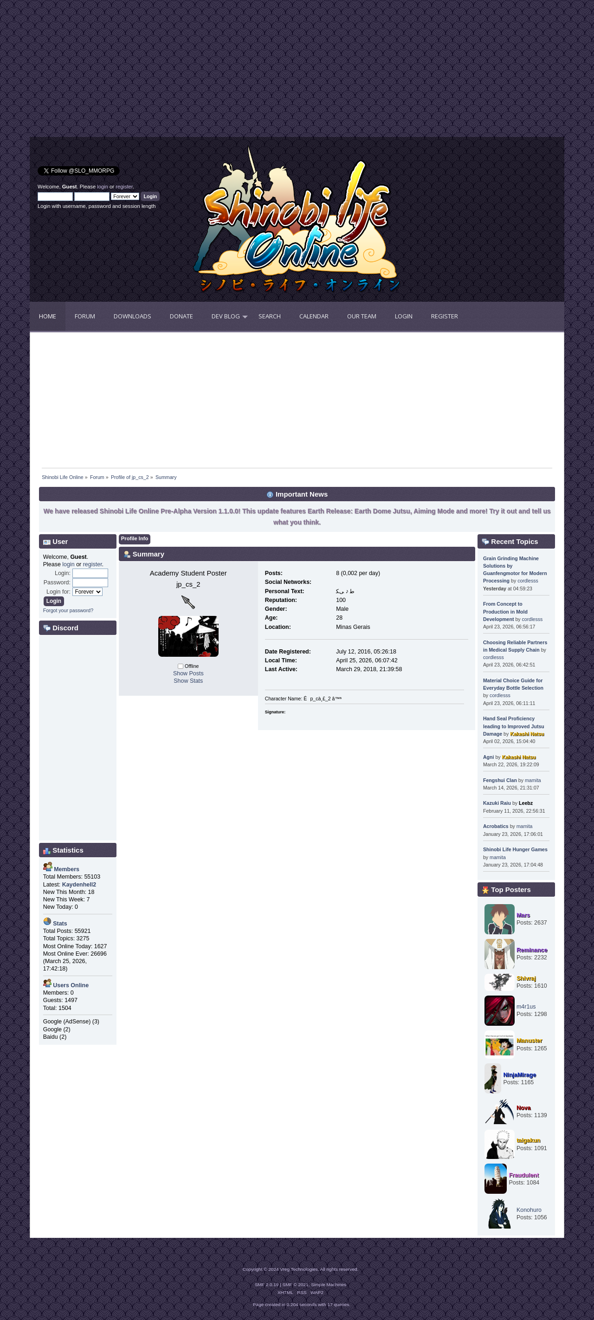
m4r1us (526, 1006)
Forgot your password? (68, 610)
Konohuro (529, 1210)
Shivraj (526, 978)
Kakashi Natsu (527, 734)
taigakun (528, 1140)
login (102, 186)
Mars (523, 915)
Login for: (58, 592)
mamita (533, 780)
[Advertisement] (163, 72)
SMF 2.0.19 (267, 1284)
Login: (63, 573)
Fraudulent (523, 1175)
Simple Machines (328, 1284)
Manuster (529, 1040)
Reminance (532, 950)
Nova (524, 1108)
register (124, 186)
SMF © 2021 (296, 1284)
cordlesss (527, 580)
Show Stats (188, 681)
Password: (57, 582)
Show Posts (188, 673)
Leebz (526, 803)
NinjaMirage (519, 1075)
